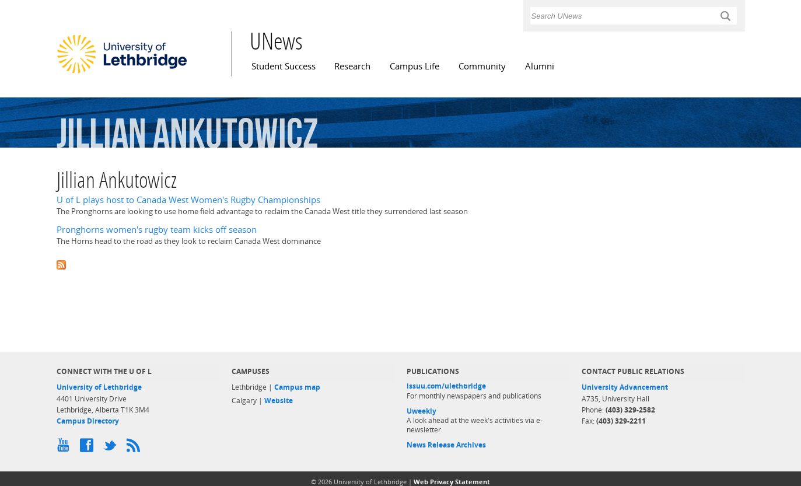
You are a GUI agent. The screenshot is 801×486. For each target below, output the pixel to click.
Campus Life (414, 66)
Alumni (539, 66)
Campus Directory (88, 421)
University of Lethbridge (99, 387)
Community (482, 66)
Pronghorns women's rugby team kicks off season (157, 229)
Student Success (283, 66)
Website (278, 400)
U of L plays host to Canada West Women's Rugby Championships (188, 200)
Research (352, 66)
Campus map (297, 387)
